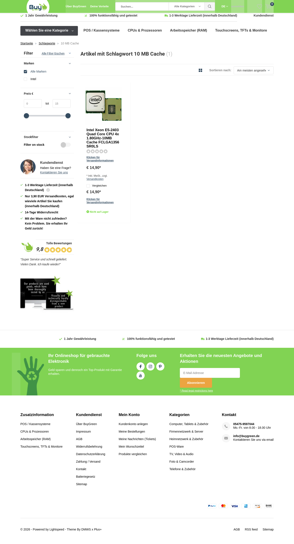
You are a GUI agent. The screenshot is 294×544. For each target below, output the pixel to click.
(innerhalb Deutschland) (203, 18)
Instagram (150, 369)
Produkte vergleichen (133, 457)
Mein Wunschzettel (131, 449)
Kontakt (81, 472)
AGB (79, 442)
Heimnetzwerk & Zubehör (186, 442)
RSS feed (251, 532)
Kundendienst (264, 18)
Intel (33, 82)
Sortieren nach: (220, 73)
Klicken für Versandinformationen (144, 117)
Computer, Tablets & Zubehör (188, 427)
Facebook (140, 369)
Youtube (140, 378)
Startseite (26, 46)
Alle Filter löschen (53, 56)
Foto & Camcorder (181, 464)
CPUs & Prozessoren (145, 33)
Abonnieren (196, 386)
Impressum (83, 434)
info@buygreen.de (246, 439)
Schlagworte (47, 46)
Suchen (210, 6)
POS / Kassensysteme (101, 33)
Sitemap (81, 487)
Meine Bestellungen (132, 434)
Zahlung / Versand (88, 464)
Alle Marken (38, 74)
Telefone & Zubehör (182, 472)
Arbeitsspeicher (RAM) (188, 33)
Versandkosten (156, 123)
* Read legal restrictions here (196, 393)
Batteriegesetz (85, 479)
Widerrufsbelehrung (89, 449)
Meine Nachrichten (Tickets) (137, 442)
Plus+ (98, 532)
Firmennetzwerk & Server (186, 434)
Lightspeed (57, 532)
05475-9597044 (243, 427)
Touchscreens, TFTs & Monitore (241, 33)
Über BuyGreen (76, 6)
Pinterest (160, 369)
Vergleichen (134, 130)
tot (45, 106)
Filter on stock (47, 148)
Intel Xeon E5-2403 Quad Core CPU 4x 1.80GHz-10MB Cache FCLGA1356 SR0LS (146, 99)
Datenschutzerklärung (90, 457)
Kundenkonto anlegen (133, 427)
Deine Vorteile (99, 6)
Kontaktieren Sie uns (54, 175)
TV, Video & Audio (181, 457)
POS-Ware (176, 449)
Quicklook (120, 145)
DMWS (86, 532)
